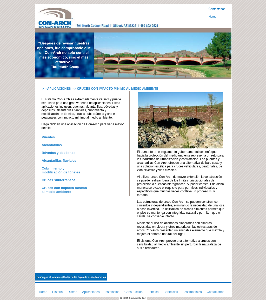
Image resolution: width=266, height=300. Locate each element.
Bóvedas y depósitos (59, 153)
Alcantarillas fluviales (59, 160)
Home (43, 292)
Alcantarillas (52, 145)
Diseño (72, 292)
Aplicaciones (90, 292)
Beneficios (171, 292)
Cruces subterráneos (59, 180)
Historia (57, 292)
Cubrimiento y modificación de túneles (61, 170)
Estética (153, 292)
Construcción (133, 292)
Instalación (112, 292)
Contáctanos (215, 292)
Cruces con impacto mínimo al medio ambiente (64, 190)
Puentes (48, 137)
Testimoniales (192, 292)
